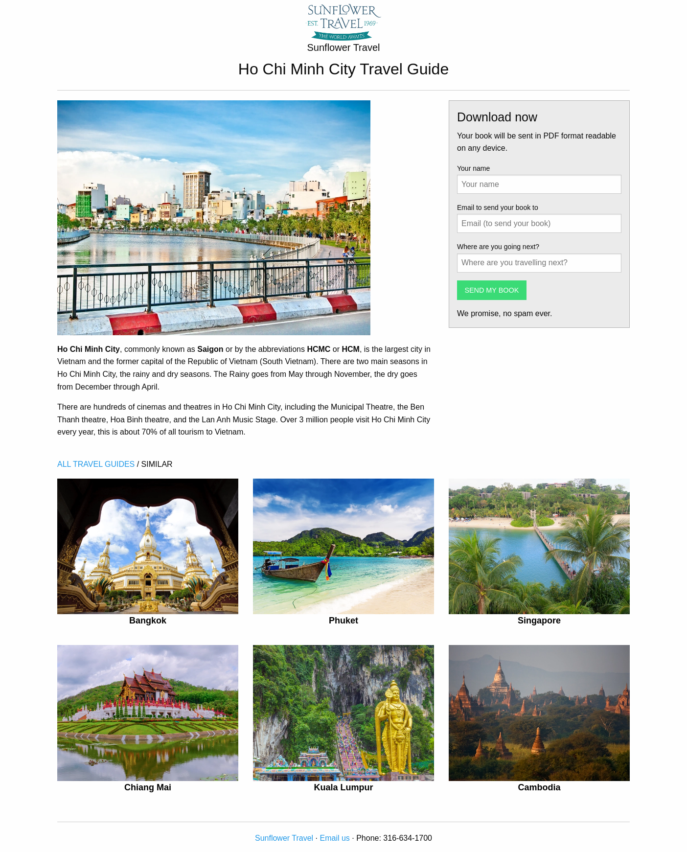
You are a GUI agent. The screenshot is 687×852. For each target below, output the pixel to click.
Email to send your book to (497, 207)
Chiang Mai (147, 787)
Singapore (539, 620)
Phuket (343, 620)
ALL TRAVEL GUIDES (96, 464)
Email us (335, 838)
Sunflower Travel (284, 838)
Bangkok (147, 620)
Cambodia (539, 787)
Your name (473, 168)
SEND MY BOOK (491, 290)
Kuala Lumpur (343, 787)
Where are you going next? (498, 247)
